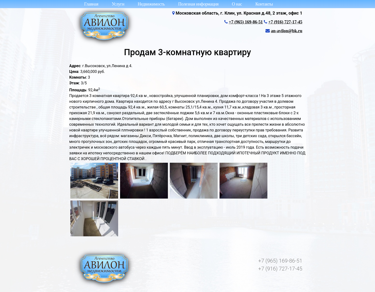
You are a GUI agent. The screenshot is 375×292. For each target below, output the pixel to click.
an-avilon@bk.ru (286, 31)
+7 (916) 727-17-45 (285, 22)
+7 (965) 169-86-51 (246, 22)
